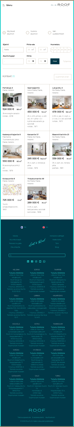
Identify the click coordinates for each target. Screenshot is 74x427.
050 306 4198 (58, 355)
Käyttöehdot (50, 417)
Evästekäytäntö (38, 417)
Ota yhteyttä (15, 247)
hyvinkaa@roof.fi (37, 358)
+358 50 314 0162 (57, 381)
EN (55, 5)
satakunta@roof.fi (16, 384)
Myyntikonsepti (15, 239)
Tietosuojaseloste (24, 417)
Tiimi (57, 243)
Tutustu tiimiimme (16, 273)
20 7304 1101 (18, 329)
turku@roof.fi (58, 384)
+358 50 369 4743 (37, 381)
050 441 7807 (37, 355)
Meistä (15, 236)
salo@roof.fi (37, 384)
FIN (52, 5)
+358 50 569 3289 (16, 381)
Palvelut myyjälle (15, 243)
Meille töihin (57, 239)
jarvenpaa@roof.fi (57, 358)
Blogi (57, 247)
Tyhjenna (67, 61)
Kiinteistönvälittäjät (57, 236)
